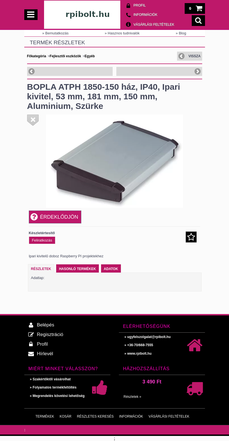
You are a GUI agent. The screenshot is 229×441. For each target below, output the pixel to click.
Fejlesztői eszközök (65, 56)
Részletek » (132, 397)
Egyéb (90, 56)
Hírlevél (45, 353)
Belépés (45, 325)
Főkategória (36, 56)
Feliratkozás (42, 240)
